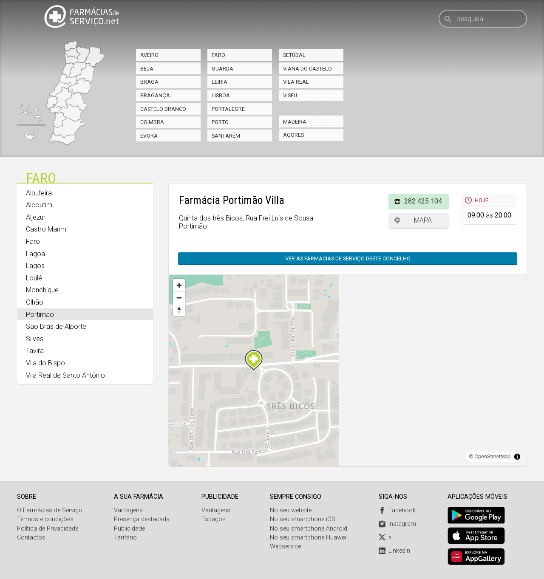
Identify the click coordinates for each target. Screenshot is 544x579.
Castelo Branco (163, 109)
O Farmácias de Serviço (49, 510)
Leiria (219, 82)
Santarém (226, 136)
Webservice (285, 546)
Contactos (31, 537)
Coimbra (152, 122)
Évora (149, 136)
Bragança (155, 95)
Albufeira (39, 193)
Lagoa (35, 254)
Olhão (34, 302)
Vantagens (128, 510)
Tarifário (125, 537)
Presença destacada (142, 519)
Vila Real (296, 82)
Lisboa (221, 95)
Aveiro (149, 55)
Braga (149, 82)
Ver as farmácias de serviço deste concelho (348, 258)
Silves (34, 339)
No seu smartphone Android (309, 528)
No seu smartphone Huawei (308, 537)
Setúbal (294, 55)
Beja (146, 68)
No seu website (291, 510)
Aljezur (35, 217)
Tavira (35, 351)
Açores (293, 135)
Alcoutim (39, 205)
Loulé (34, 278)
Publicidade (129, 528)
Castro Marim (46, 229)
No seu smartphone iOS (303, 519)
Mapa (423, 220)
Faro (218, 55)
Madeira (294, 122)
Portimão (40, 315)
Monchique (42, 290)
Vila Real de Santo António (65, 375)
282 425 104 (423, 201)
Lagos (35, 266)
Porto (220, 122)
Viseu (290, 95)
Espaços (213, 519)
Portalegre (228, 109)
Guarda (222, 68)
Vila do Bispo (45, 363)
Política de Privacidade (47, 528)
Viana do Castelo (307, 68)
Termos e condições (45, 519)
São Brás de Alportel (57, 326)
